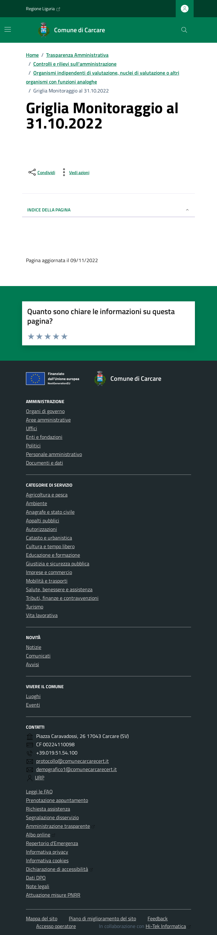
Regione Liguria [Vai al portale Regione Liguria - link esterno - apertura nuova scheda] (43, 8)
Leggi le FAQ (39, 791)
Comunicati (38, 655)
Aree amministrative (48, 419)
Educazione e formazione (53, 555)
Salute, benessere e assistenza (59, 589)
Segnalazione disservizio (52, 817)
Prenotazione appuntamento (57, 800)
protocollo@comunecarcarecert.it (72, 761)
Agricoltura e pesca (47, 494)
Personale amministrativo (54, 454)
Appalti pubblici (42, 520)
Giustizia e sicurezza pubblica (57, 563)
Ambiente (36, 503)
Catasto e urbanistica (49, 537)
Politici (33, 445)
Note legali (37, 886)
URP (39, 777)
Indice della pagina (108, 209)
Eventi (33, 705)
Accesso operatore (56, 926)
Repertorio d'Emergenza (52, 843)
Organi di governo (45, 411)
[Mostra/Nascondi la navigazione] (8, 29)
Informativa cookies (47, 860)
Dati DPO (36, 877)
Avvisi (32, 664)
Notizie (33, 647)
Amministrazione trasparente (60, 826)
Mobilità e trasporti (47, 581)
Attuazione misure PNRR (53, 895)
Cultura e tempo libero (50, 546)
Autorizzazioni (41, 529)
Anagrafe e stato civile (50, 512)
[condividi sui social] (41, 172)
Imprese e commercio (49, 572)
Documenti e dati (44, 463)
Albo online (40, 834)
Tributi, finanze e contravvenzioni (62, 598)
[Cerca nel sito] (184, 30)
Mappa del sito (41, 918)
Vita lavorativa (42, 615)
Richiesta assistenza (48, 809)
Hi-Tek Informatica (168, 926)
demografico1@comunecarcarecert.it (76, 769)
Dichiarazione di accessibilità (59, 869)
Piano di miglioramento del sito (102, 918)
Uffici (31, 428)
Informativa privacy (47, 852)
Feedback (158, 918)
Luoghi (33, 696)
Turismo (34, 606)
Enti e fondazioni (44, 437)
